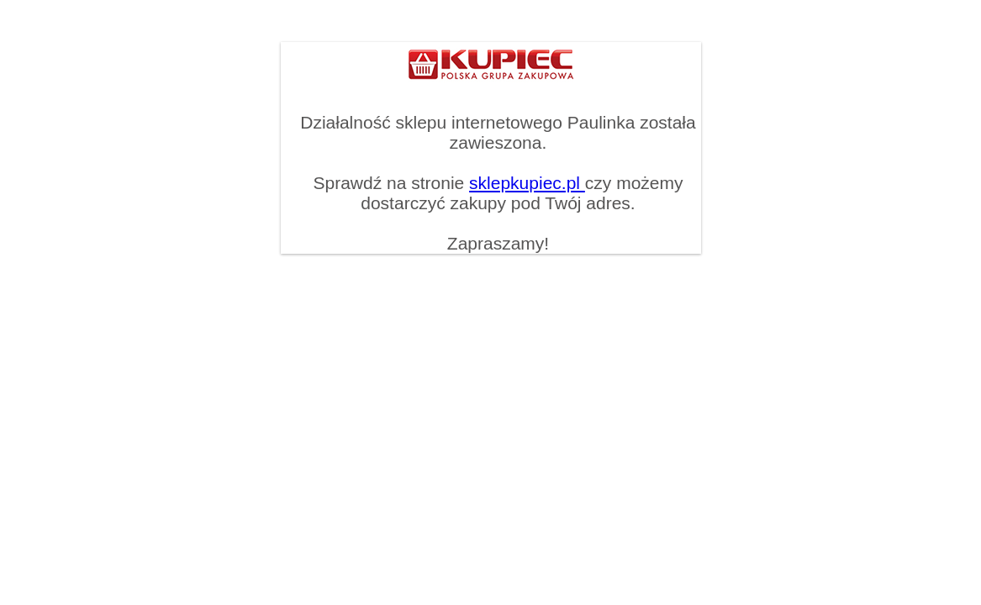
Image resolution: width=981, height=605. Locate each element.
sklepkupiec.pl (527, 182)
